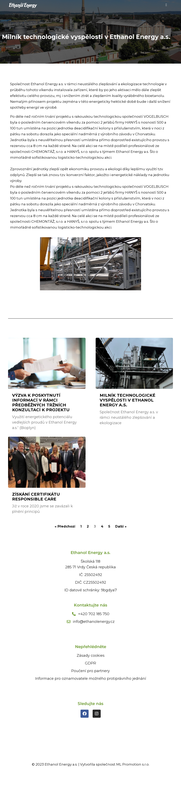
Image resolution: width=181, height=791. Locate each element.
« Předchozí (65, 526)
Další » (121, 526)
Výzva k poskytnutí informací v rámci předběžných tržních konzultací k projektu (41, 402)
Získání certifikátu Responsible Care (36, 496)
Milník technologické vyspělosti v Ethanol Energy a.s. (127, 400)
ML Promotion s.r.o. (132, 764)
